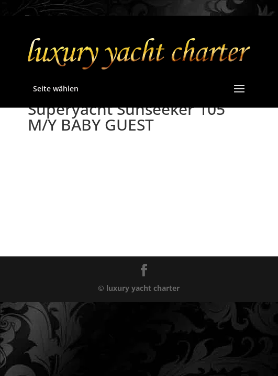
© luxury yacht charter (139, 288)
